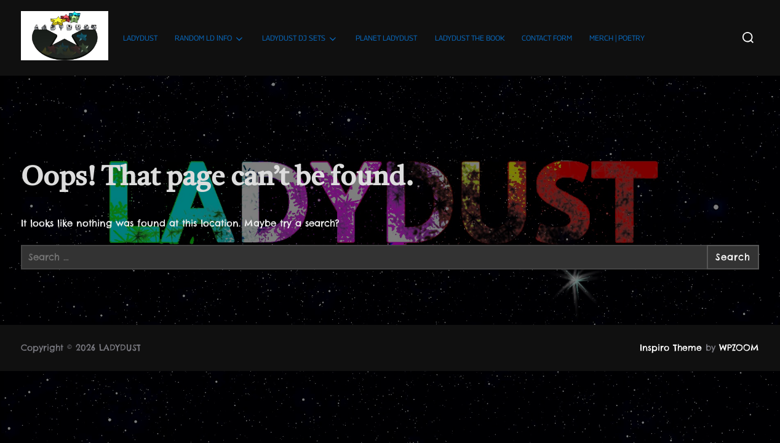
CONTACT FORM (547, 37)
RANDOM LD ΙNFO (210, 38)
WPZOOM (739, 347)
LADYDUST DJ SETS (300, 38)
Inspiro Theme (671, 347)
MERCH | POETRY (617, 37)
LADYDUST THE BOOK (469, 37)
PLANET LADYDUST (386, 37)
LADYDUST (140, 37)
